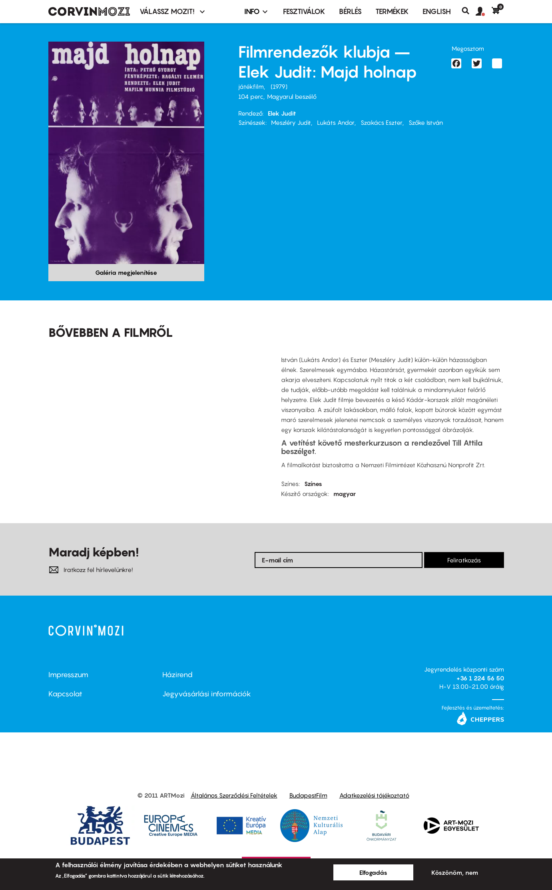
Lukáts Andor (336, 122)
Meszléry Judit (291, 122)
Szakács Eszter (382, 122)
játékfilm (251, 86)
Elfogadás (373, 872)
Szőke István (426, 122)
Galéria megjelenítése (126, 272)
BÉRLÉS (350, 11)
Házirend (177, 674)
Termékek (392, 11)
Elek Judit (282, 113)
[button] (484, 11)
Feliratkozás (464, 560)
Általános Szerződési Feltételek (234, 795)
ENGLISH (436, 11)
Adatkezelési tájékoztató (374, 795)
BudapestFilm (308, 795)
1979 (279, 86)
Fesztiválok (304, 11)
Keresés (469, 11)
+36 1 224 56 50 (480, 678)
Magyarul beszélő (292, 96)
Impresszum (68, 674)
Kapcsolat (65, 694)
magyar (344, 493)
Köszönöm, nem (454, 872)
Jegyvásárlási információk (206, 694)
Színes (313, 483)
